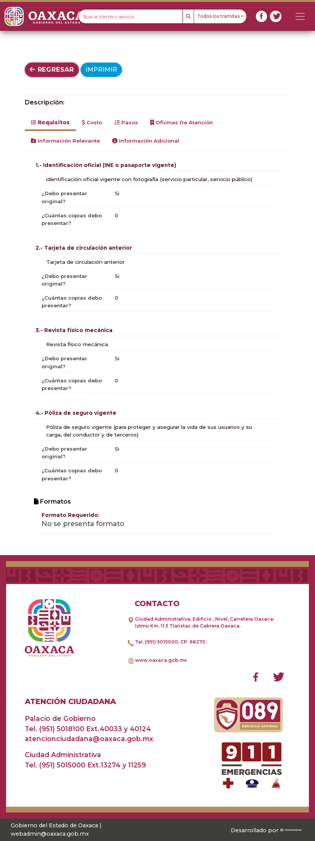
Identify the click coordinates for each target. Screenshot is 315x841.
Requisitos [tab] (50, 122)
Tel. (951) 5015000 (156, 642)
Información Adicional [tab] (145, 141)
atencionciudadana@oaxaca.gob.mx (89, 739)
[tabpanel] (157, 347)
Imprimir (101, 69)
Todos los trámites (218, 16)
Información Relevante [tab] (65, 141)
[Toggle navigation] (300, 16)
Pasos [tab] (126, 122)
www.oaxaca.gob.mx (161, 660)
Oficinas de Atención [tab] (181, 122)
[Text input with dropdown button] (130, 16)
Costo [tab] (92, 122)
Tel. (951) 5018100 (54, 729)
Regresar (52, 69)
